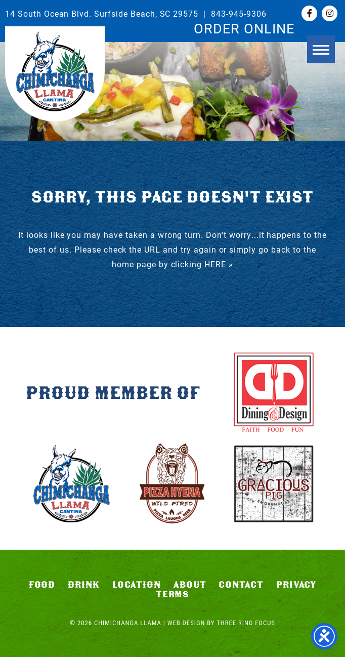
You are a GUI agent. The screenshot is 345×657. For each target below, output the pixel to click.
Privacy (296, 585)
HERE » (218, 264)
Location (136, 585)
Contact (241, 585)
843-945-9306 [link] (239, 13)
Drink (84, 585)
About (190, 585)
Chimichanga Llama (55, 71)
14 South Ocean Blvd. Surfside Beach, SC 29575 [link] (101, 13)
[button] (321, 49)
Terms (173, 594)
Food (42, 585)
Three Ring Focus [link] (246, 623)
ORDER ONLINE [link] (244, 28)
